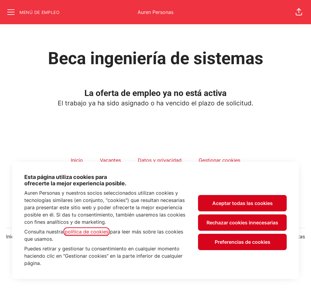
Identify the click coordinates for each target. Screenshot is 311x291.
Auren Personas (155, 12)
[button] (298, 12)
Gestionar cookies (219, 160)
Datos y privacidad (160, 160)
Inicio (77, 160)
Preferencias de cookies (242, 242)
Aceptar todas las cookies (242, 203)
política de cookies (86, 232)
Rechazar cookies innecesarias (242, 223)
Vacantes (110, 160)
